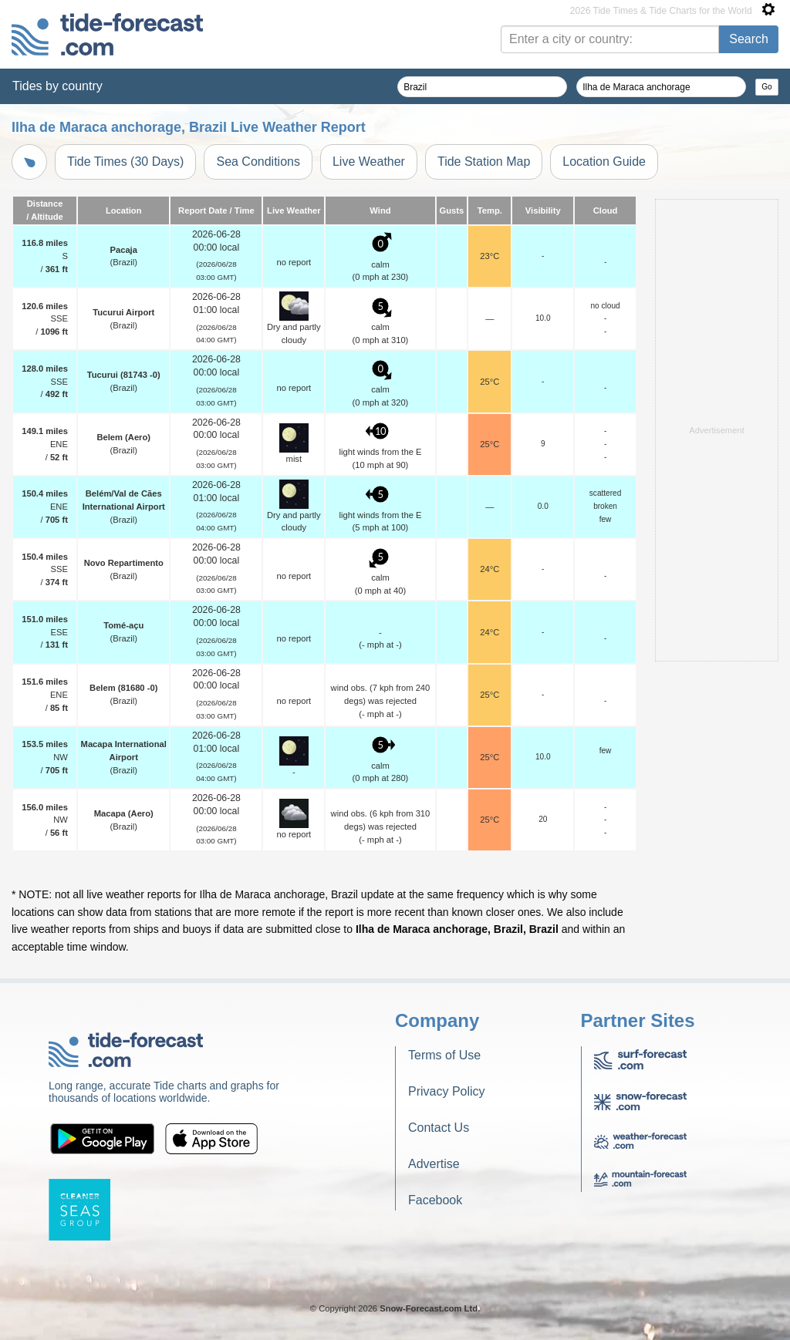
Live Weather (369, 161)
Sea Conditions (258, 161)
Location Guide (604, 161)
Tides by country (57, 86)
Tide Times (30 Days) (125, 161)
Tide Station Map (483, 161)
